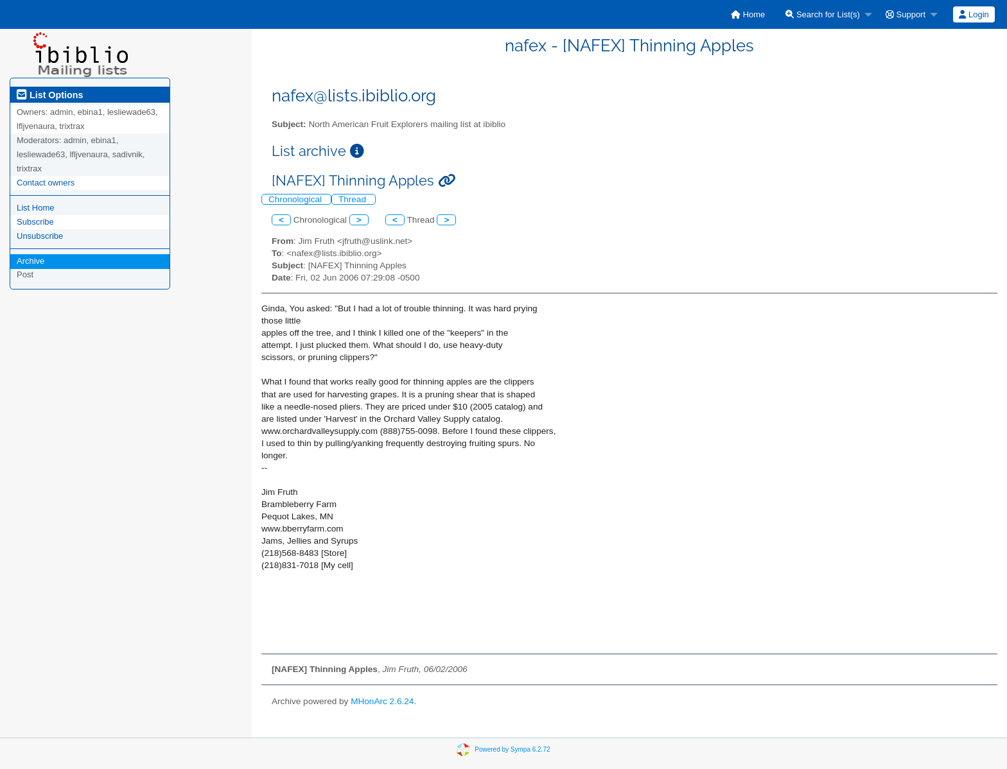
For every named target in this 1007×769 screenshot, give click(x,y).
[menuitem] (748, 14)
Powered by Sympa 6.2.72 (512, 749)
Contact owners (45, 182)
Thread (353, 199)
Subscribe (35, 222)
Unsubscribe (40, 236)
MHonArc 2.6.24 (382, 701)
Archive (30, 261)
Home (748, 14)
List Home (36, 207)
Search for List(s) (822, 14)
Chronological (296, 199)
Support (905, 14)
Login (973, 14)
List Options (50, 95)
